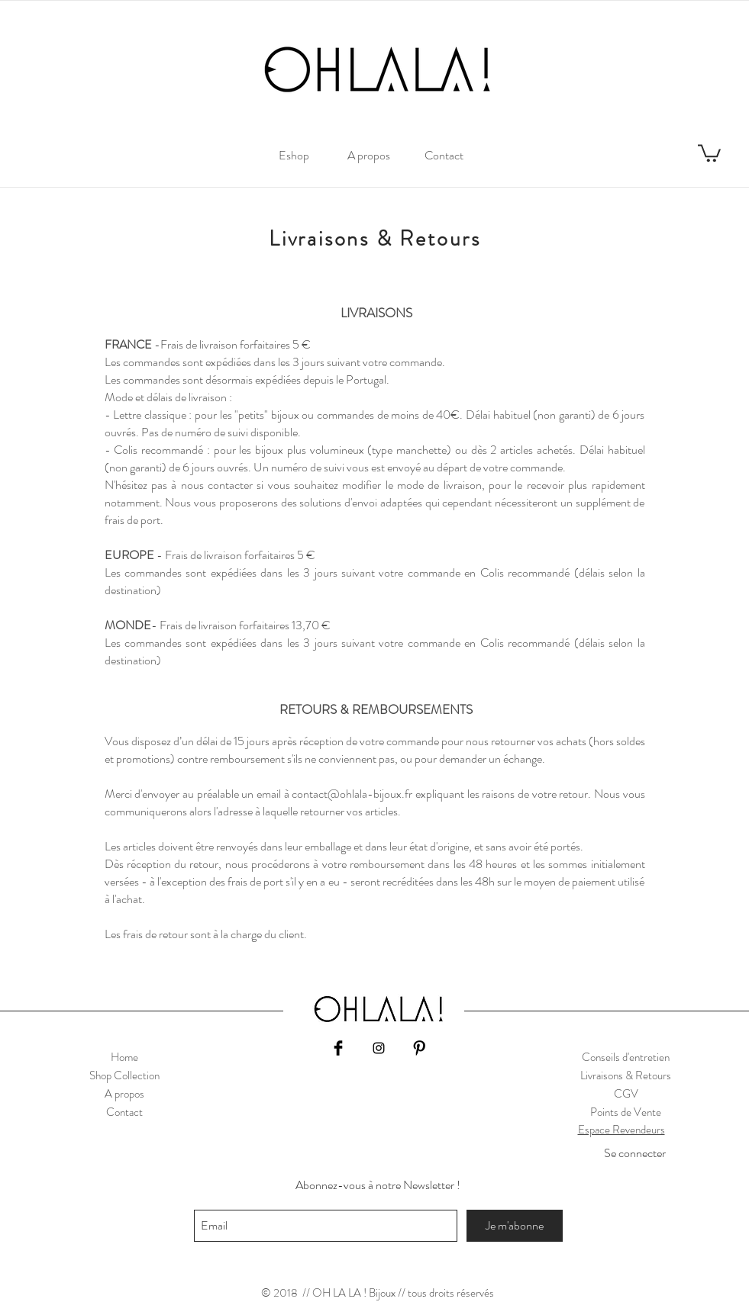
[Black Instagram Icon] (378, 1048)
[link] (709, 152)
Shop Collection (124, 1075)
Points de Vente (625, 1112)
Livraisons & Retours (625, 1075)
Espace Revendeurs (621, 1129)
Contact (124, 1112)
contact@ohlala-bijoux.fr (352, 793)
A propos (124, 1093)
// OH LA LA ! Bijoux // (353, 1292)
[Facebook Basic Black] (338, 1048)
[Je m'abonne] (515, 1226)
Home (124, 1057)
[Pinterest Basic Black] (419, 1048)
